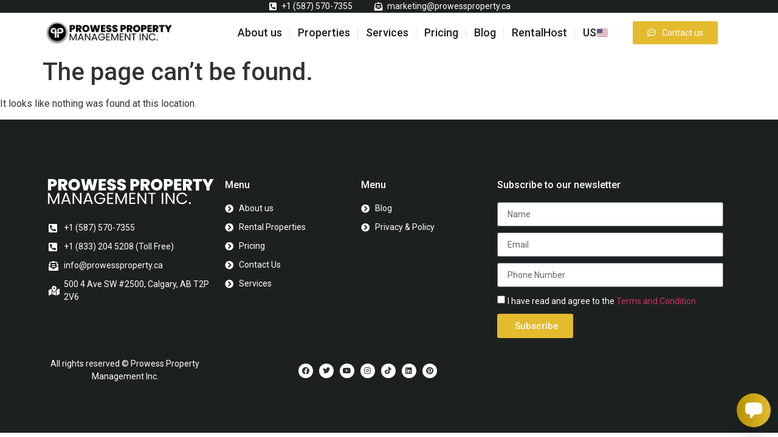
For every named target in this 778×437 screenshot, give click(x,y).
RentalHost (539, 32)
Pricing (441, 32)
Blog (485, 32)
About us (260, 32)
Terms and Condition (656, 301)
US (595, 32)
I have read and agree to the (602, 301)
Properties (324, 32)
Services (387, 32)
